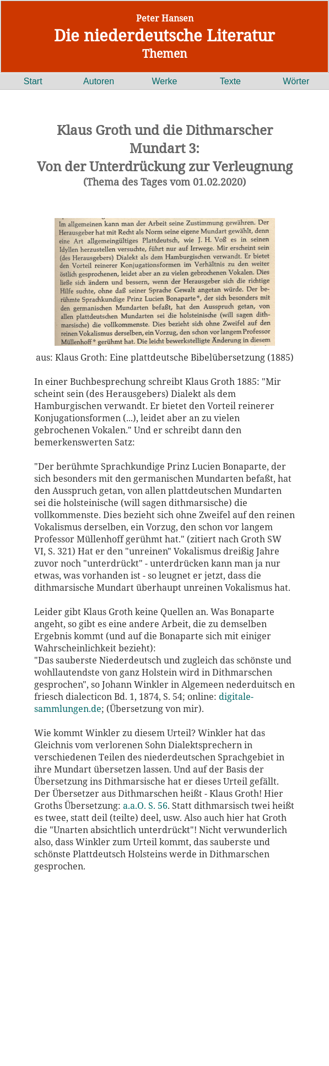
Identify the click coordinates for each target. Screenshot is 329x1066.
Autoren (98, 81)
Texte (230, 81)
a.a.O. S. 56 (145, 806)
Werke (164, 81)
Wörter (296, 81)
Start (33, 81)
